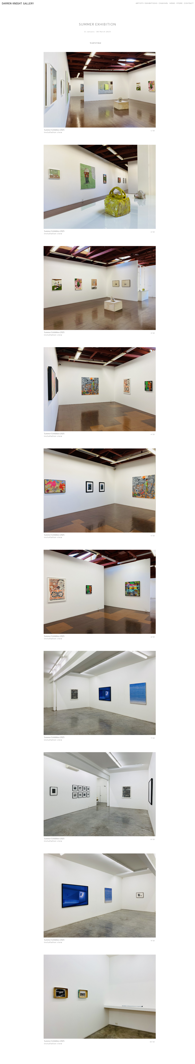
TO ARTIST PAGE (95, 43)
